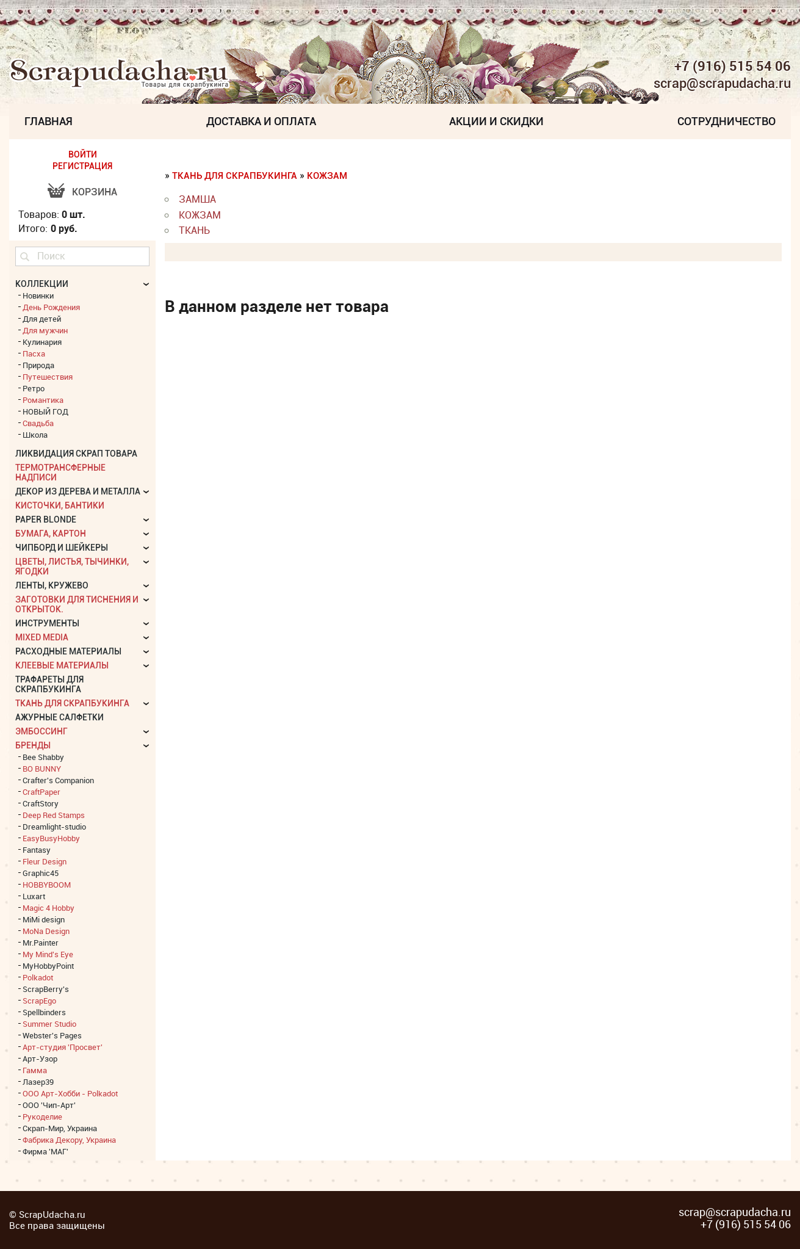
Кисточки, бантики (59, 505)
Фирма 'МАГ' (45, 1151)
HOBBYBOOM (47, 884)
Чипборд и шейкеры (61, 547)
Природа (38, 365)
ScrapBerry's (46, 988)
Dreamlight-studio (54, 826)
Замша (197, 199)
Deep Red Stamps (54, 814)
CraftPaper (41, 791)
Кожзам (327, 175)
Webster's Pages (52, 1035)
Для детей (42, 318)
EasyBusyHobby (51, 838)
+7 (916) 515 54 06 (732, 66)
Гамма (35, 1070)
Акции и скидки (496, 121)
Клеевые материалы (62, 665)
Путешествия (48, 376)
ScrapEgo (39, 1000)
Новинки (38, 295)
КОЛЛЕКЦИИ (41, 284)
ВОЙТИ (82, 154)
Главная (48, 121)
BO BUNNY (42, 768)
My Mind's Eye (48, 954)
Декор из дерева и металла (77, 491)
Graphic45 (41, 872)
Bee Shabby (43, 756)
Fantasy (37, 849)
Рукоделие (42, 1116)
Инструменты (47, 623)
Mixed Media (41, 637)
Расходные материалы (68, 651)
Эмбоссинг (41, 731)
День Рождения (51, 307)
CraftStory (41, 803)
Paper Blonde (45, 519)
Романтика (43, 399)
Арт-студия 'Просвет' (63, 1046)
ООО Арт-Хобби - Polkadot (70, 1093)
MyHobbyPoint (48, 965)
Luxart (34, 896)
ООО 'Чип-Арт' (49, 1104)
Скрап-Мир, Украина (60, 1128)
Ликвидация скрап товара (76, 453)
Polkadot (38, 977)
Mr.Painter (41, 942)
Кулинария (42, 341)
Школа (35, 434)
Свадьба (38, 423)
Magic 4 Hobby (48, 907)
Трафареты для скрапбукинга (49, 684)
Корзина (94, 192)
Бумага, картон (50, 533)
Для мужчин (45, 330)
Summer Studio (49, 1023)
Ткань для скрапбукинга (234, 175)
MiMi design (44, 919)
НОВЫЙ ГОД (45, 411)
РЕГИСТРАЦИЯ (82, 166)
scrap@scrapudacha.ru (722, 83)
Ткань (194, 230)
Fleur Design (45, 861)
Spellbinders (44, 1012)
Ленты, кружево (51, 585)
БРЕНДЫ (33, 745)
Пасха (34, 353)
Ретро (34, 388)
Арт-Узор (40, 1058)
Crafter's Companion (58, 780)
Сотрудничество (726, 121)
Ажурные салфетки (59, 717)
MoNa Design (46, 930)
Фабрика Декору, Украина (69, 1139)
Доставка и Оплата (261, 121)
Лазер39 (38, 1081)
